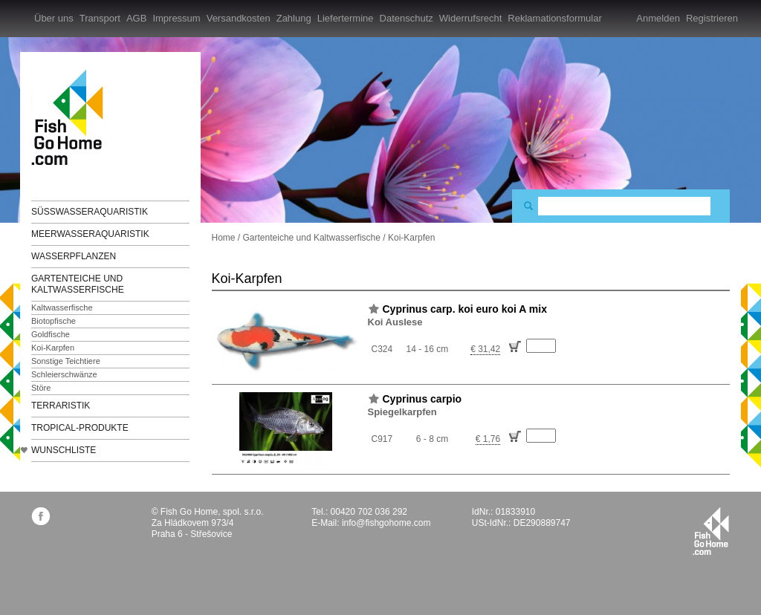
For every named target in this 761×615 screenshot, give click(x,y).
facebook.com (40, 516)
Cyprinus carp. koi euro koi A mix (465, 309)
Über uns (54, 18)
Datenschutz (406, 18)
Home (224, 237)
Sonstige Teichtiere (65, 361)
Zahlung (293, 18)
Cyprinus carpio (422, 399)
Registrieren (712, 18)
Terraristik (60, 405)
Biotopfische (53, 320)
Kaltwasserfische (62, 307)
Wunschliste (63, 450)
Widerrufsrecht (470, 18)
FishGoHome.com (72, 117)
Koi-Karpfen (52, 347)
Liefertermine (345, 18)
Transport (100, 18)
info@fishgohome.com (386, 523)
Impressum (176, 18)
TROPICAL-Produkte (80, 428)
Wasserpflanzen (73, 256)
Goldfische (50, 334)
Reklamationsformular (554, 18)
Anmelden (658, 18)
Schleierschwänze (64, 374)
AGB (136, 18)
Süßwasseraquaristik (89, 211)
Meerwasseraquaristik (90, 234)
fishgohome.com (711, 531)
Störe (41, 387)
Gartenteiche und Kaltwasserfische (77, 284)
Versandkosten (239, 18)
